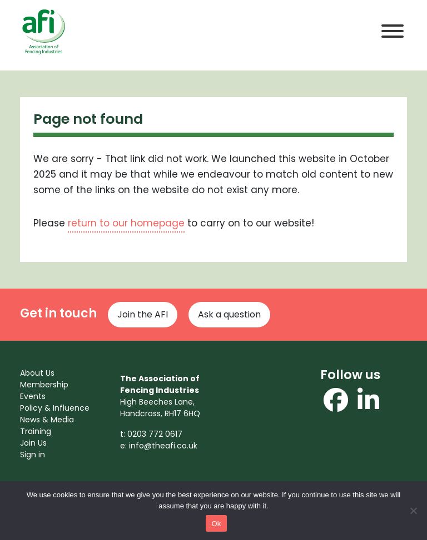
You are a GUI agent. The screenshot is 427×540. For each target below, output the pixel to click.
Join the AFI (142, 314)
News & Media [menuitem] (47, 419)
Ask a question (229, 314)
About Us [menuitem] (37, 372)
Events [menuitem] (33, 396)
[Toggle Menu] (392, 31)
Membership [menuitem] (44, 384)
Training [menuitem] (35, 431)
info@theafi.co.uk (163, 445)
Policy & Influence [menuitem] (55, 407)
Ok (216, 523)
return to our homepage (126, 223)
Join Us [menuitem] (33, 442)
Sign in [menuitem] (32, 454)
